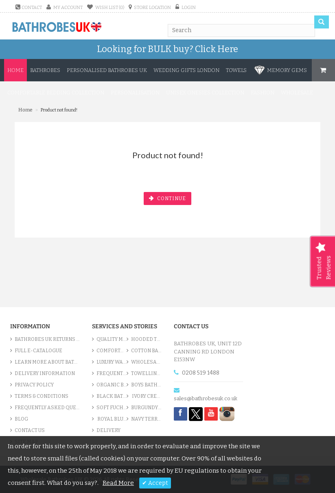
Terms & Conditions (41, 396)
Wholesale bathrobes (146, 362)
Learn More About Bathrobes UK (47, 362)
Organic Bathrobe (111, 385)
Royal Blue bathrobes (111, 419)
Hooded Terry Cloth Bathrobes (146, 339)
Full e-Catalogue (38, 350)
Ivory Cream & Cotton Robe (146, 396)
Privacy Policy (34, 385)
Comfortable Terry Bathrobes (111, 350)
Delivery (108, 430)
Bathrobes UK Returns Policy (47, 339)
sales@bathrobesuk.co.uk (205, 398)
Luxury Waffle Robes (111, 362)
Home (15, 70)
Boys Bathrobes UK (146, 385)
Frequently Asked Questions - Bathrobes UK (47, 407)
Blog (21, 419)
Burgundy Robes (146, 407)
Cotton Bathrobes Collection (146, 350)
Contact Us (30, 430)
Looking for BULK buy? (167, 49)
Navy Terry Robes (146, 419)
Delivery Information (45, 373)
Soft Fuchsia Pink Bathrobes (111, 407)
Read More (118, 482)
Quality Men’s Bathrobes (111, 339)
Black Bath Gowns (111, 396)
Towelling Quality (146, 373)
